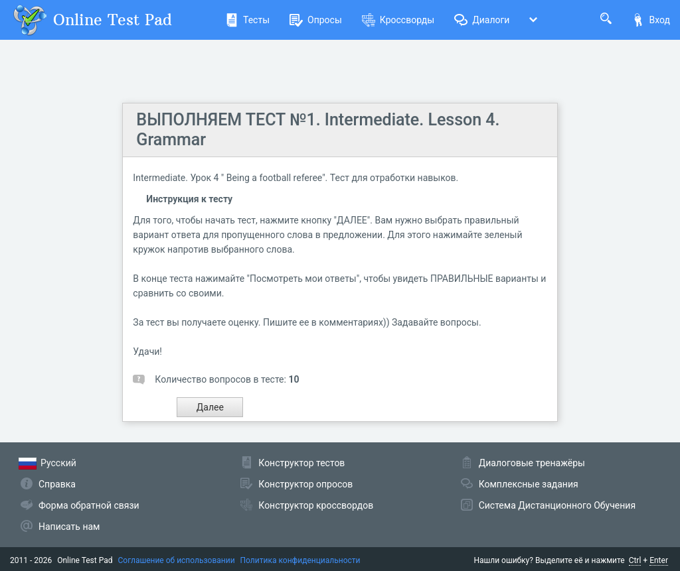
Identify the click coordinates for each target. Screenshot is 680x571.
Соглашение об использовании (176, 560)
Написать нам (69, 526)
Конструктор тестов (301, 463)
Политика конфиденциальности (300, 560)
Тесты (247, 20)
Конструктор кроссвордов (315, 505)
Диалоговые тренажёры (532, 463)
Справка (57, 484)
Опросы (316, 20)
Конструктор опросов (305, 484)
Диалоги (481, 20)
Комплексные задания (528, 484)
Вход (651, 20)
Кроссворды (398, 20)
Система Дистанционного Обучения (557, 505)
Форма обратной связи (89, 505)
